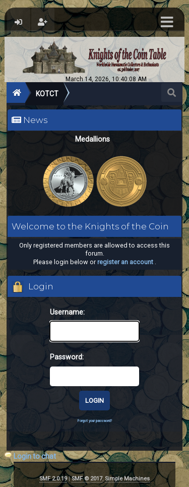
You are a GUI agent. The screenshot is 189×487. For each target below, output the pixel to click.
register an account (125, 262)
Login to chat (35, 456)
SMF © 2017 (87, 478)
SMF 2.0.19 (53, 478)
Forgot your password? (95, 420)
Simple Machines (127, 478)
